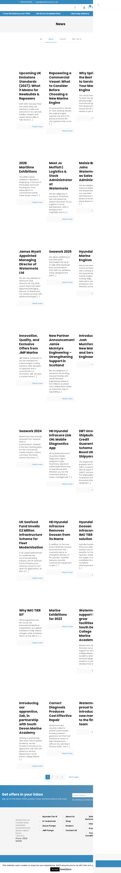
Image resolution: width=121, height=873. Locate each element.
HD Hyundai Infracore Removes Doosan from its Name (59, 530)
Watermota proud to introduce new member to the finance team (90, 713)
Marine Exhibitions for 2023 (58, 614)
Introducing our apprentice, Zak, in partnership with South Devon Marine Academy (30, 718)
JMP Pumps (48, 830)
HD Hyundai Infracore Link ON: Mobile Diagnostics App (60, 439)
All (41, 39)
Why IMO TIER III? (30, 612)
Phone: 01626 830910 (21, 839)
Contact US (71, 830)
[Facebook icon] (91, 2)
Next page (74, 777)
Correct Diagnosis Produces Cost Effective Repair (60, 711)
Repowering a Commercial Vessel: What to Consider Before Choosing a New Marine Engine (60, 88)
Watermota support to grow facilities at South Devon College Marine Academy (89, 625)
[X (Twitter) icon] (95, 2)
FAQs (91, 823)
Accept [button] (55, 869)
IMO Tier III (76, 39)
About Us (70, 816)
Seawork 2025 (60, 251)
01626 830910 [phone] (26, 2)
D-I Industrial (49, 821)
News (50, 39)
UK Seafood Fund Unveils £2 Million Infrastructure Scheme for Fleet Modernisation (31, 535)
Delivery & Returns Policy (92, 818)
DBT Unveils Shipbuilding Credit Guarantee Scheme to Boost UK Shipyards (89, 444)
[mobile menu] (75, 7)
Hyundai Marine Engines (86, 255)
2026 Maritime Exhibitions (28, 167)
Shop (68, 821)
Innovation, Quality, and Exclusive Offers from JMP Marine (29, 344)
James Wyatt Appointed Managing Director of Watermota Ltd (30, 262)
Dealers (69, 825)
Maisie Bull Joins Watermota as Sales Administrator (90, 171)
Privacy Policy (109, 800)
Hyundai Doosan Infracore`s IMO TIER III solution (88, 530)
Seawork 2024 (30, 431)
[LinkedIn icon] (98, 2)
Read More (65, 869)
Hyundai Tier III (49, 816)
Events (63, 39)
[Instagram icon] (101, 2)
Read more (38, 126)
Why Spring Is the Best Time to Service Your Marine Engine (90, 81)
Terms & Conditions (91, 834)
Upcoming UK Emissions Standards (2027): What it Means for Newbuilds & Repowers (30, 86)
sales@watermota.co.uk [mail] (47, 2)
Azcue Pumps (49, 825)
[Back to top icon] (102, 859)
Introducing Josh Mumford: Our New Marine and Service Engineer (90, 346)
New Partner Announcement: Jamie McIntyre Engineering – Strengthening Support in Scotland (62, 351)
